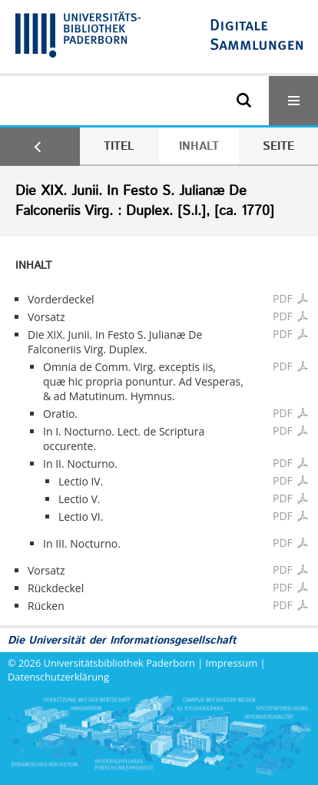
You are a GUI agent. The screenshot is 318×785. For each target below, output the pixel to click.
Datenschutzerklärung (58, 677)
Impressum (232, 663)
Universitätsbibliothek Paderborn (119, 663)
